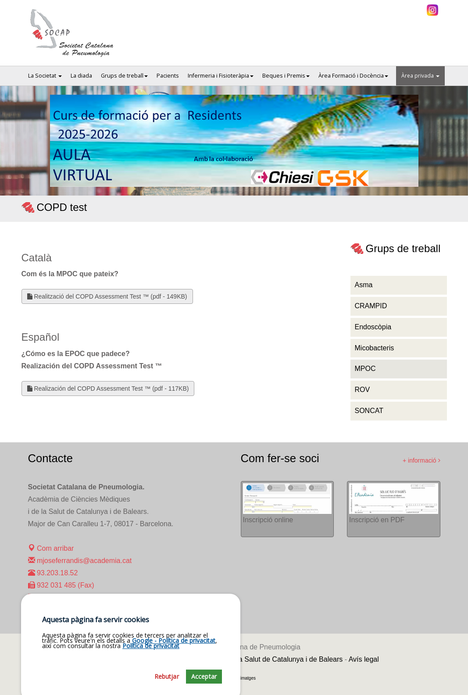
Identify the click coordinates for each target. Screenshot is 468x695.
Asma (364, 285)
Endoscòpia (373, 327)
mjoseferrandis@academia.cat (80, 560)
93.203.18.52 (53, 573)
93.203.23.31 (53, 609)
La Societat (45, 75)
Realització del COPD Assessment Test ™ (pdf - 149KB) (107, 296)
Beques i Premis (286, 75)
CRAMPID (371, 306)
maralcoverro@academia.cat (77, 597)
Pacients (168, 75)
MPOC (365, 368)
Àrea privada (420, 75)
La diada (81, 75)
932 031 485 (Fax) (61, 585)
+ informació (421, 460)
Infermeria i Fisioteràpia (221, 75)
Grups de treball (124, 75)
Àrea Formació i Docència (353, 75)
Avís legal (364, 659)
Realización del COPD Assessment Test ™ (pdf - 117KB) (108, 388)
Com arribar (51, 548)
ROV (362, 389)
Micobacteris (374, 348)
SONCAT (369, 410)
